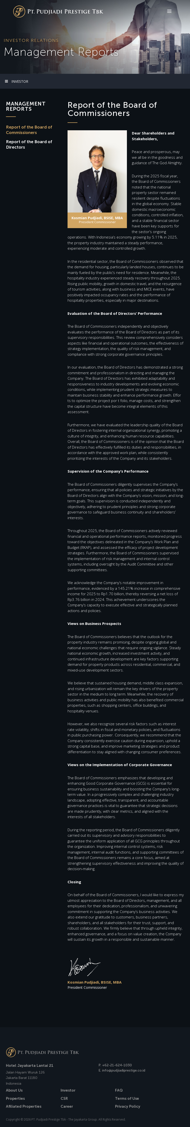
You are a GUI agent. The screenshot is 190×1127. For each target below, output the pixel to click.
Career (67, 1106)
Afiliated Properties (23, 1106)
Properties (15, 1098)
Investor (68, 1090)
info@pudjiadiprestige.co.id (123, 1070)
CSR (64, 1098)
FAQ (119, 1090)
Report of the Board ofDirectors (29, 144)
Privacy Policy (127, 1106)
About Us (14, 1090)
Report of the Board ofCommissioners (29, 130)
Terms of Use (127, 1098)
